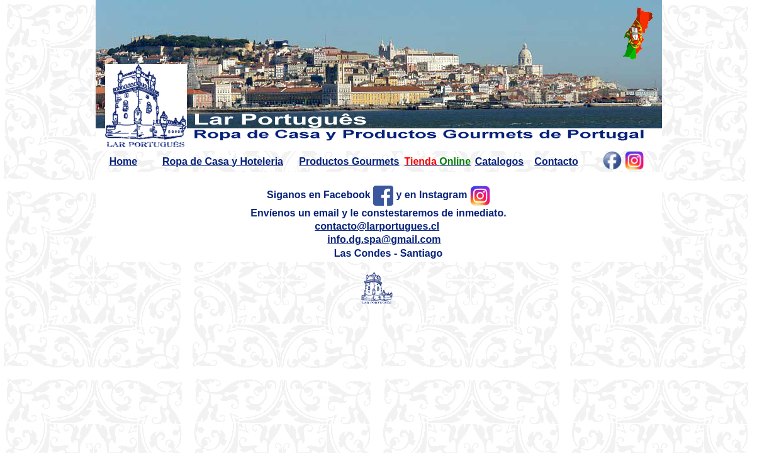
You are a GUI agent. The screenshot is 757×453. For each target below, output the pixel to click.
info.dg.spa (354, 239)
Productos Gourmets (349, 161)
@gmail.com (411, 239)
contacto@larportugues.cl (377, 226)
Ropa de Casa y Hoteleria (222, 161)
